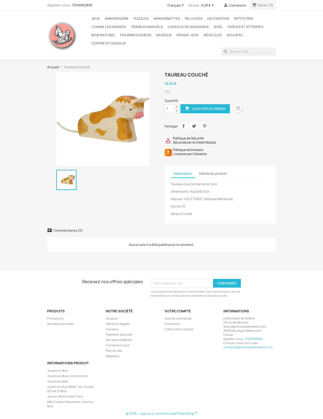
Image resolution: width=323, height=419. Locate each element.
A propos (112, 329)
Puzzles (141, 18)
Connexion (172, 324)
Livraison (112, 318)
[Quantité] (169, 108)
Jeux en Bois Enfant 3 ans (65, 396)
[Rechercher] (248, 51)
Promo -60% (188, 35)
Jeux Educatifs (57, 381)
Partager (183, 126)
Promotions (55, 318)
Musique (164, 35)
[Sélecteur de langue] (176, 5)
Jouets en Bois (57, 371)
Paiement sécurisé (119, 334)
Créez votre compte (179, 329)
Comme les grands (108, 27)
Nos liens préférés (119, 340)
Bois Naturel (103, 35)
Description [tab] (183, 173)
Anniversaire (117, 18)
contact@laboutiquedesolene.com (248, 347)
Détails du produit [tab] (213, 173)
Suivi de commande (178, 318)
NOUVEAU (235, 35)
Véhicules (212, 35)
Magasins (112, 356)
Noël (218, 27)
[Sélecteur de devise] (208, 5)
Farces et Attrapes (245, 27)
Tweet (194, 126)
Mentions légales (118, 324)
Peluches (193, 18)
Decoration (218, 18)
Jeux (95, 18)
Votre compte (178, 311)
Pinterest (204, 126)
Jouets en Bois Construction (67, 376)
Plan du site (114, 351)
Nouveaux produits (60, 324)
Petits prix (243, 18)
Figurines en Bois (135, 35)
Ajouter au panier (205, 108)
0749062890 (82, 5)
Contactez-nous (118, 345)
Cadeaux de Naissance (188, 27)
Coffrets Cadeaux (108, 43)
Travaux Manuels (147, 27)
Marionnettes (166, 18)
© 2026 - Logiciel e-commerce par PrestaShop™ (162, 413)
